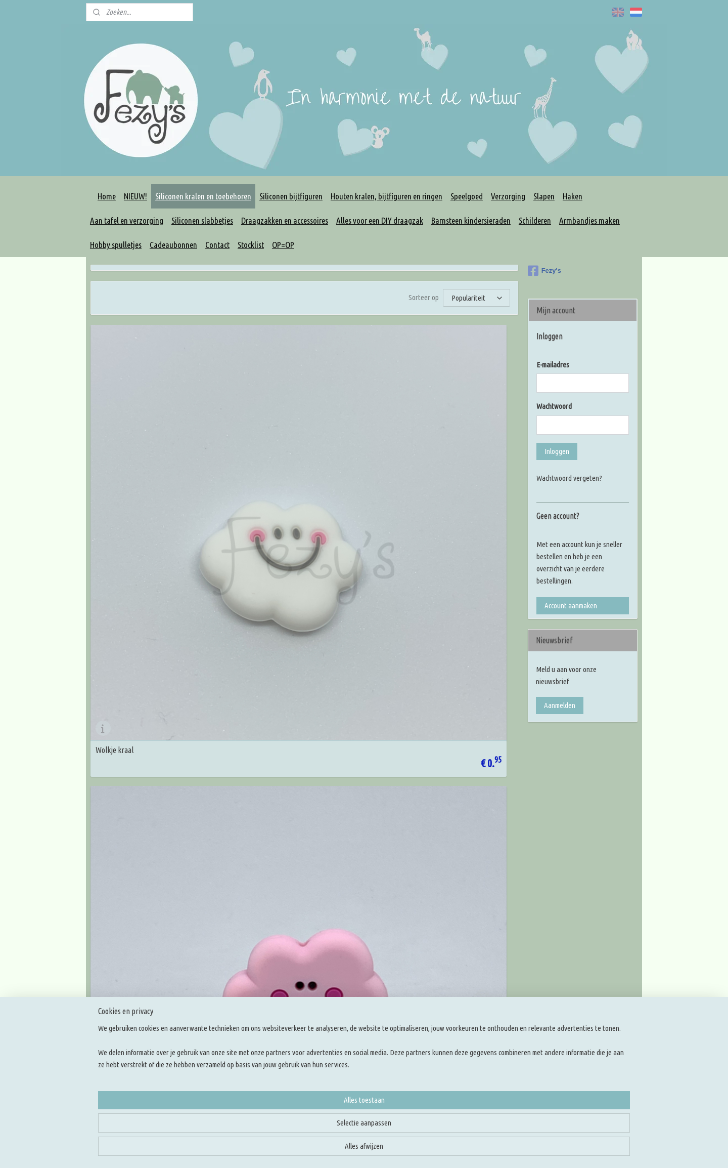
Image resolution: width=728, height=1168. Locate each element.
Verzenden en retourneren (239, 993)
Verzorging (508, 196)
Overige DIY (330, 1029)
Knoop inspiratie (447, 920)
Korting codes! (222, 932)
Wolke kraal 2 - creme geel (135, 832)
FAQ (208, 944)
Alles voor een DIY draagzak (379, 220)
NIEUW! (135, 196)
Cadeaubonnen (173, 244)
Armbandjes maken (589, 220)
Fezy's (544, 271)
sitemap (423, 1149)
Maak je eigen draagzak (346, 981)
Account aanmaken (570, 605)
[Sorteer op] (476, 297)
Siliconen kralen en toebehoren (203, 196)
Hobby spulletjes (116, 244)
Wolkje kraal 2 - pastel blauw (284, 651)
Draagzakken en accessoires (284, 220)
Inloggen (556, 451)
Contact (217, 244)
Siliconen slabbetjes (202, 220)
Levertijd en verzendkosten (240, 981)
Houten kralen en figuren (348, 932)
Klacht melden (221, 1017)
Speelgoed (466, 196)
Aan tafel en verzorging (126, 220)
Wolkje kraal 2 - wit (415, 470)
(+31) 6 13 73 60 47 (146, 1081)
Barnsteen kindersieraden (471, 220)
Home (107, 196)
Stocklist (251, 244)
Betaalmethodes (225, 1005)
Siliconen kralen (335, 920)
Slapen (544, 196)
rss (439, 1149)
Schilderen (535, 220)
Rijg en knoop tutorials (456, 956)
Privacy (212, 969)
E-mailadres (552, 364)
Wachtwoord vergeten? (569, 478)
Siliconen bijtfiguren (291, 196)
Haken (572, 196)
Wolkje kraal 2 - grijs (126, 651)
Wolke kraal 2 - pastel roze (281, 470)
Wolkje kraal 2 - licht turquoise (433, 651)
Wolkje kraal (114, 470)
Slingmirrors (330, 1005)
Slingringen (329, 993)
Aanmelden (559, 705)
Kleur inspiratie (446, 932)
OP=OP (283, 244)
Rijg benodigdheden (341, 956)
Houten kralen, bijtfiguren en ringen (386, 196)
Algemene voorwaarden (235, 956)
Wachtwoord (554, 406)
